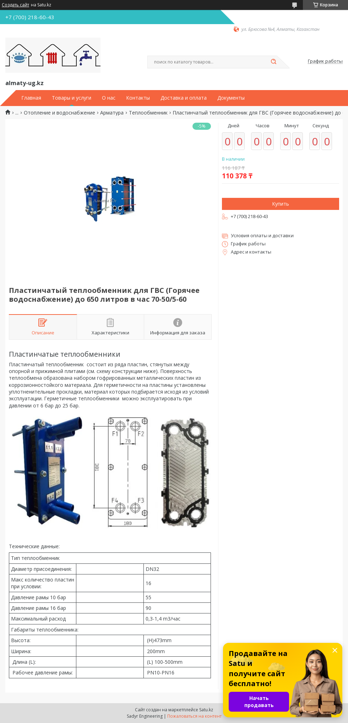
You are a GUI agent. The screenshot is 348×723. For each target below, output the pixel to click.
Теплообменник (148, 113)
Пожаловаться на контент (194, 716)
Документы (231, 97)
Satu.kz (206, 710)
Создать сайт (15, 4)
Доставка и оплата (184, 97)
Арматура (112, 113)
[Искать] (273, 62)
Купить (280, 203)
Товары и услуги (71, 97)
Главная (31, 97)
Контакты (138, 97)
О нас (108, 97)
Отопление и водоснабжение (59, 113)
